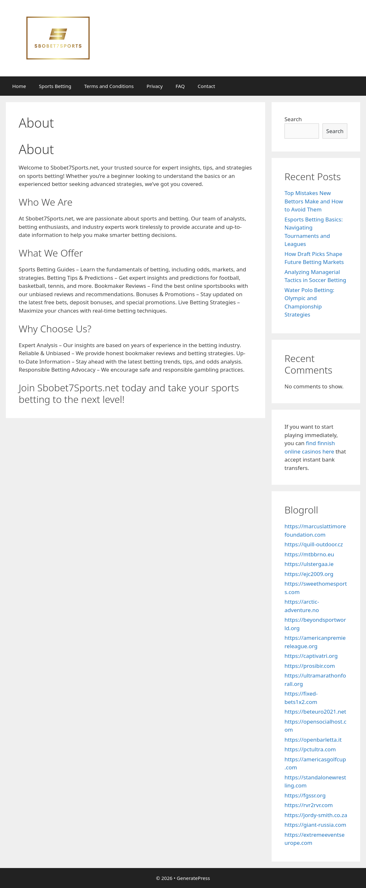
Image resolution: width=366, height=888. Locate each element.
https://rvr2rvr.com (308, 805)
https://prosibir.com (309, 665)
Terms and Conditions (109, 86)
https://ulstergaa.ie (308, 564)
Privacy (155, 86)
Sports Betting (55, 86)
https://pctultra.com (310, 749)
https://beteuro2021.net (315, 711)
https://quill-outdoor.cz (313, 544)
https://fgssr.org (305, 795)
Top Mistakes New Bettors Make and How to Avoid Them (313, 201)
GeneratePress (193, 878)
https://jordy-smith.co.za (315, 815)
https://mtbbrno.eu (309, 554)
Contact (206, 86)
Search (293, 119)
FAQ (180, 86)
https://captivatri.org (311, 655)
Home (19, 86)
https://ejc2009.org (308, 574)
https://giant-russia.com (315, 824)
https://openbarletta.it (313, 739)
